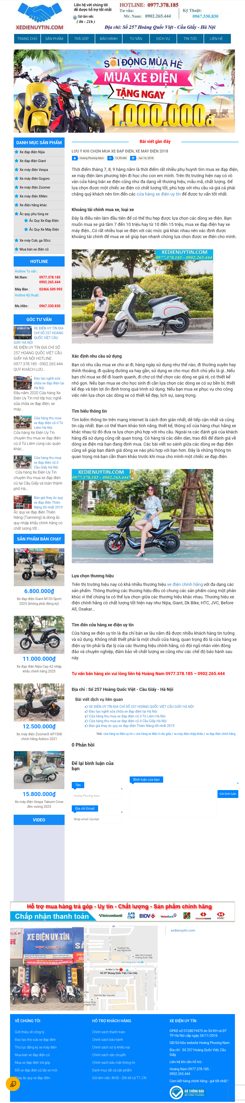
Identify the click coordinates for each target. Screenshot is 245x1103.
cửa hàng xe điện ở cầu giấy (154, 734)
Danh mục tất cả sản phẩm (112, 1070)
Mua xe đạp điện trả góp (32, 1063)
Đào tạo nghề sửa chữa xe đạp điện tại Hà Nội (49, 383)
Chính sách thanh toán (108, 1032)
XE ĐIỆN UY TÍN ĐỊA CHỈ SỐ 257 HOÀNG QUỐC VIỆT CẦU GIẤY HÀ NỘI (139, 707)
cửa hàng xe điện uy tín (159, 194)
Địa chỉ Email (85, 808)
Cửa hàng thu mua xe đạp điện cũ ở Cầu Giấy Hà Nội (47, 462)
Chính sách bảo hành (107, 1040)
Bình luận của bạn (146, 779)
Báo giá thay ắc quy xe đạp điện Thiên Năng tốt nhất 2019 (48, 502)
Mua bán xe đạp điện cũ (32, 1055)
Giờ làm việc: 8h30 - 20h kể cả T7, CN (119, 1078)
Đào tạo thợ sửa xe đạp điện (35, 1040)
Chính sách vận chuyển (109, 1055)
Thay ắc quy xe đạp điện (32, 1078)
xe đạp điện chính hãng (220, 734)
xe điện (174, 584)
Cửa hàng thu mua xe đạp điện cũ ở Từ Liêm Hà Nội (48, 423)
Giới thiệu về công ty (29, 1032)
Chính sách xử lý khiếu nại (111, 1047)
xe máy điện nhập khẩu (189, 734)
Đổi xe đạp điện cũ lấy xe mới (36, 1070)
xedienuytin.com (183, 930)
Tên (78, 785)
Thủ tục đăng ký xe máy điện (36, 1047)
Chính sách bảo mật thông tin (113, 1063)
